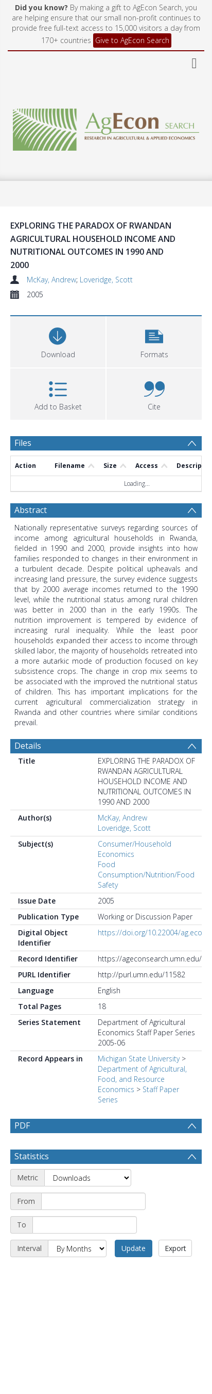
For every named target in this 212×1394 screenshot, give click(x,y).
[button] (154, 340)
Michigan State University (139, 1058)
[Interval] (77, 1272)
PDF (22, 1125)
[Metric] (87, 1202)
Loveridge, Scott (106, 279)
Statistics (31, 1180)
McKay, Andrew (51, 279)
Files (22, 442)
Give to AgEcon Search (132, 40)
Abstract (30, 510)
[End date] (84, 1249)
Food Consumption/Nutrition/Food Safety (146, 874)
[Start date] (93, 1225)
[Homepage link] (106, 127)
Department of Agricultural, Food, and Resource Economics (142, 1079)
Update (133, 1272)
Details (27, 745)
